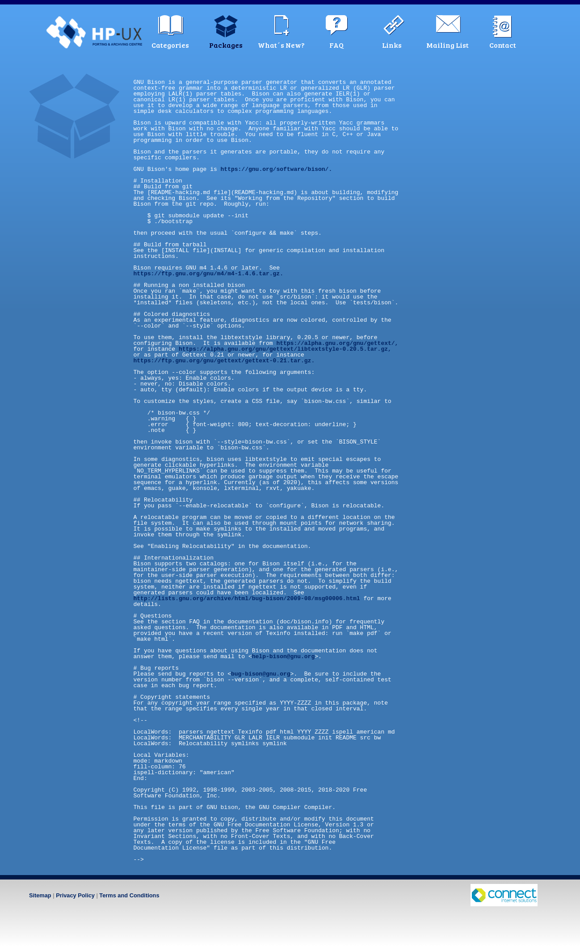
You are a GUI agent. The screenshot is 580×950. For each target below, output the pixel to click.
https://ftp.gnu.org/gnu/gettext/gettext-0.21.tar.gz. (224, 361)
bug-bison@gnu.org (260, 674)
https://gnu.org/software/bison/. (276, 169)
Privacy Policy (75, 895)
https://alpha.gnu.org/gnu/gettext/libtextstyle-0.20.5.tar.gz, (285, 349)
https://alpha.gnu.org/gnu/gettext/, (337, 343)
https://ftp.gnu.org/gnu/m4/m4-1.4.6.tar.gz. (208, 274)
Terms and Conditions (129, 895)
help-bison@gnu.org (283, 656)
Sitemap (40, 895)
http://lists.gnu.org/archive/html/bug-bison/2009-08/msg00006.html (247, 598)
